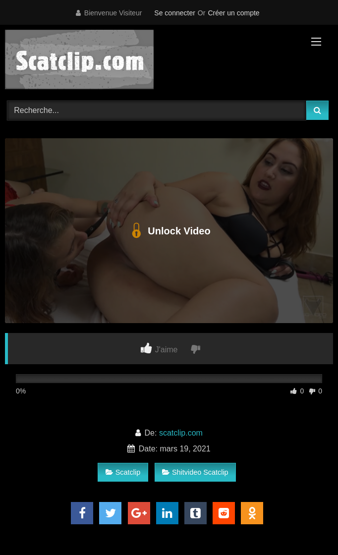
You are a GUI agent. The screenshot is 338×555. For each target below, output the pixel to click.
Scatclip (123, 472)
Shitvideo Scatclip (195, 472)
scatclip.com (181, 433)
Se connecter (174, 13)
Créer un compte (233, 13)
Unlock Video (168, 231)
